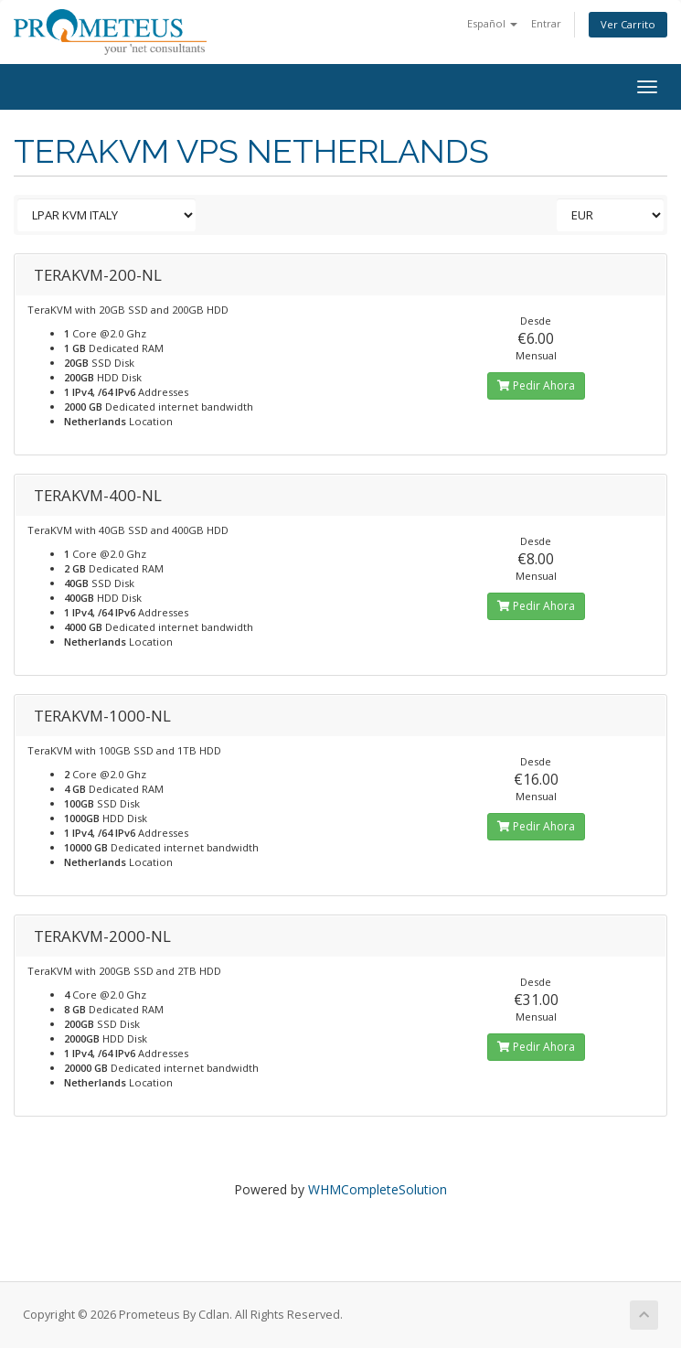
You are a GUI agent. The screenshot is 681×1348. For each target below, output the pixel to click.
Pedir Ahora (536, 385)
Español (492, 23)
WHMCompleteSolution (377, 1189)
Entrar (546, 23)
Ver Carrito (628, 24)
